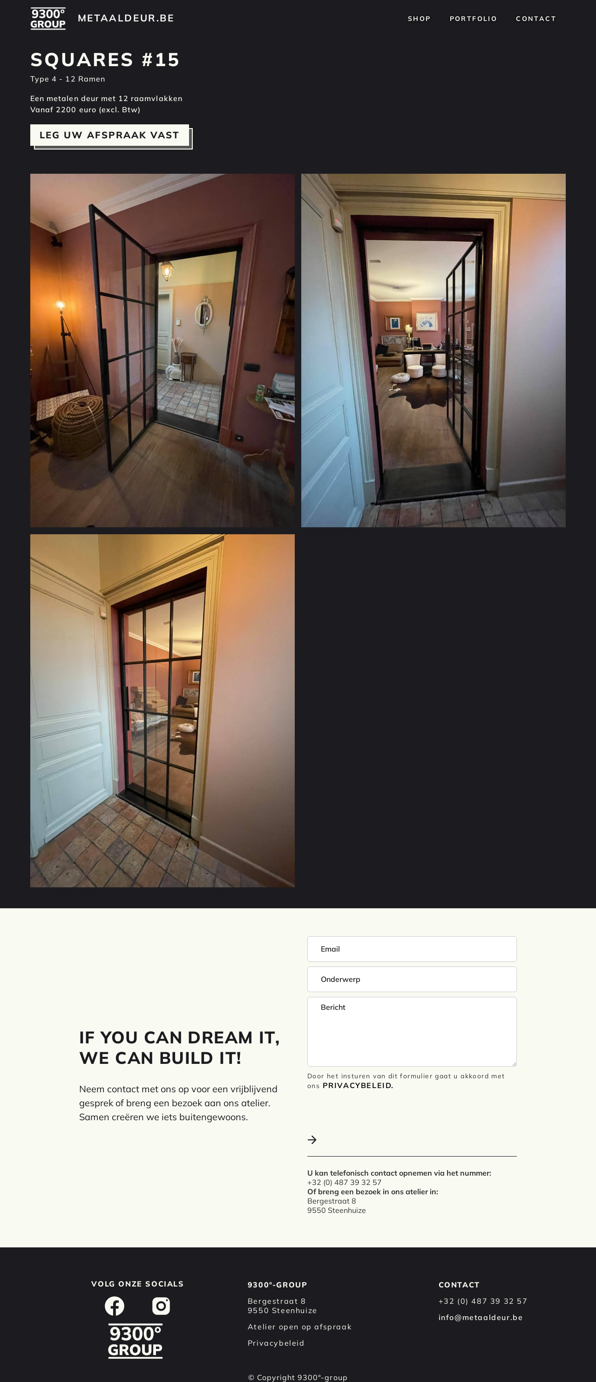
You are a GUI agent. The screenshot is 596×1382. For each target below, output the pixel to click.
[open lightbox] (162, 350)
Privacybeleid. (358, 1085)
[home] (48, 18)
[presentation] (378, 1113)
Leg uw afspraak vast (110, 135)
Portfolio (474, 18)
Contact (536, 18)
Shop (419, 18)
